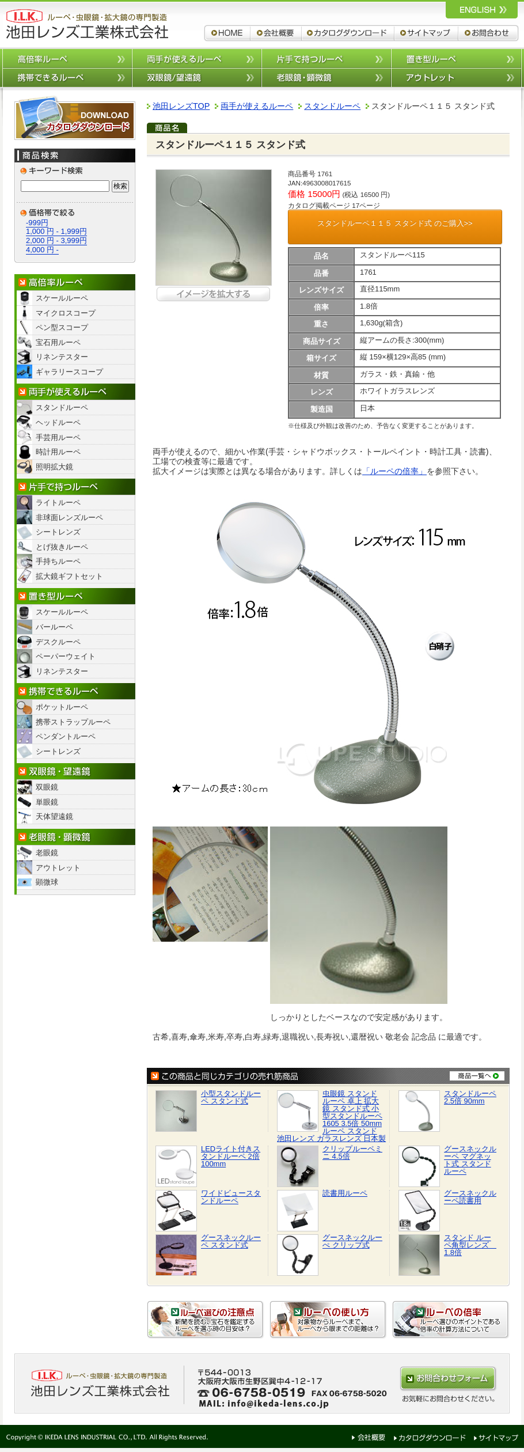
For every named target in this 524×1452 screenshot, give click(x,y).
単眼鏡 (47, 802)
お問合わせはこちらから (448, 1379)
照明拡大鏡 (54, 466)
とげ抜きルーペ (62, 547)
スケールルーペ (62, 298)
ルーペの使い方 (328, 1320)
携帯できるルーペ (67, 78)
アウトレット (456, 78)
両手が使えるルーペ (196, 58)
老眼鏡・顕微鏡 (74, 837)
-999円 (37, 222)
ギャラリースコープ (69, 371)
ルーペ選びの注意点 (205, 1320)
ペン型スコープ (62, 327)
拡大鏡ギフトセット (69, 576)
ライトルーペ (58, 502)
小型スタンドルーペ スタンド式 (231, 1097)
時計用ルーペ (58, 452)
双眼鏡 (47, 787)
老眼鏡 (47, 852)
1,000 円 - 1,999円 (56, 231)
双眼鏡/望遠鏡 (196, 78)
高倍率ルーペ (67, 58)
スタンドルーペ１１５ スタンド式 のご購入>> (394, 223)
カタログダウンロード (348, 33)
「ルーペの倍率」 (394, 471)
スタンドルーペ (62, 407)
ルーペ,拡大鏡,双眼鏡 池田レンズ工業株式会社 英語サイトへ (482, 9)
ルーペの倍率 (451, 1320)
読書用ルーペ (344, 1193)
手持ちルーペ (58, 561)
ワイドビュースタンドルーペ (231, 1197)
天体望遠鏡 (54, 816)
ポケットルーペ (62, 707)
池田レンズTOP (181, 106)
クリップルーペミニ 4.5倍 (352, 1152)
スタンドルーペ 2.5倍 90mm (470, 1097)
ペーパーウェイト (66, 656)
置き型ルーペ (456, 58)
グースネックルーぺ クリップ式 (352, 1241)
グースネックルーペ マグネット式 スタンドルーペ (470, 1160)
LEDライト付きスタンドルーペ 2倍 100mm (230, 1156)
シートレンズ (58, 532)
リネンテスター (62, 356)
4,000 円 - (42, 249)
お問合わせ (489, 33)
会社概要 (276, 33)
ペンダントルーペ (66, 736)
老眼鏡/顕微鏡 (326, 78)
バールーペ (54, 627)
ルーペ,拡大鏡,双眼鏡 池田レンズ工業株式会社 (86, 24)
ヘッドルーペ (58, 422)
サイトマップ (426, 33)
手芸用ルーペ (58, 437)
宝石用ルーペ (58, 342)
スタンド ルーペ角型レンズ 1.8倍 (470, 1245)
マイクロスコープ (66, 313)
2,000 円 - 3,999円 (56, 240)
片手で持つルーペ (326, 58)
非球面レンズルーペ (69, 517)
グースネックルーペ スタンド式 (231, 1241)
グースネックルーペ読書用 (470, 1197)
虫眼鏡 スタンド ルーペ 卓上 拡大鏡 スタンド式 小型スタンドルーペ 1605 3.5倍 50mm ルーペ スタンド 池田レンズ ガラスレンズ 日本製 (331, 1116)
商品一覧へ (477, 1075)
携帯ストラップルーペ (73, 722)
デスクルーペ (58, 642)
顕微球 (47, 882)
